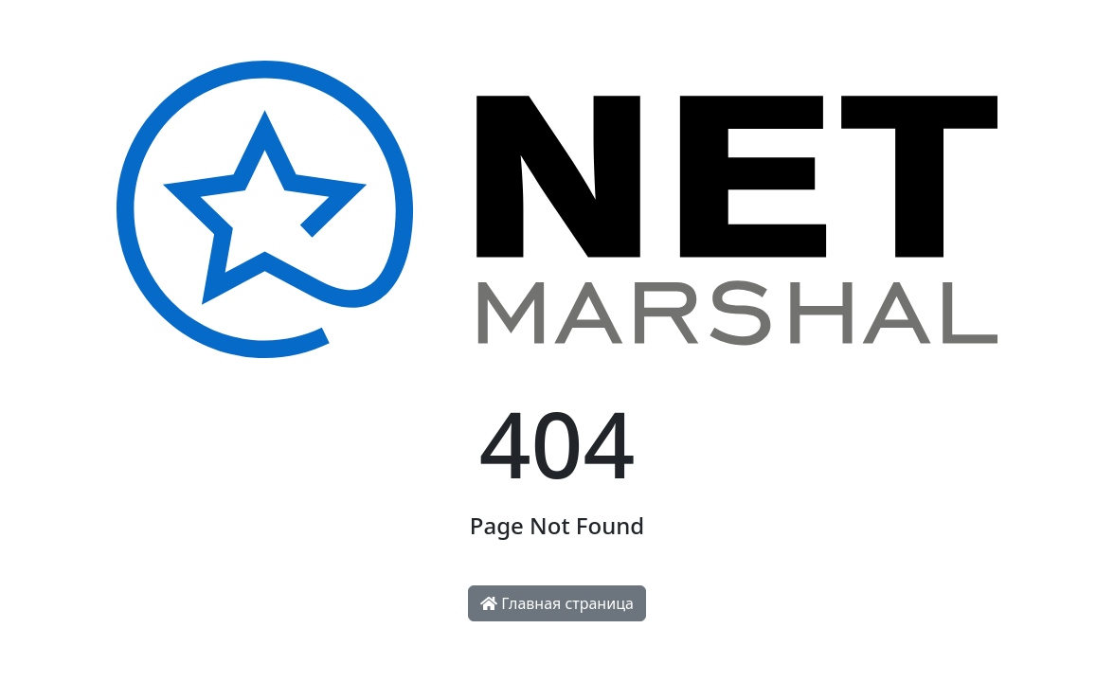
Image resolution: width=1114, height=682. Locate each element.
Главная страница (557, 603)
